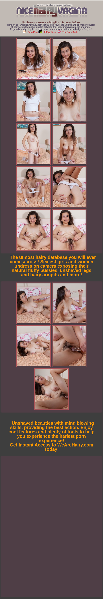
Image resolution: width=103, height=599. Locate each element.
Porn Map (30, 32)
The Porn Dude (68, 32)
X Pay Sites (47, 32)
